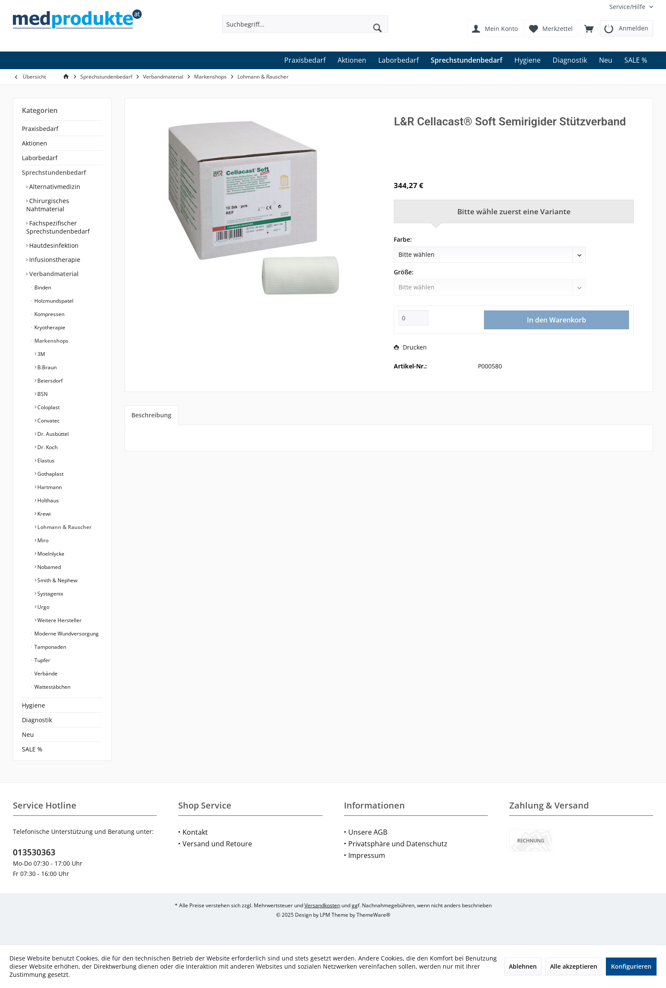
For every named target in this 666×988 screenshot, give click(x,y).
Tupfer (41, 660)
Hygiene (33, 705)
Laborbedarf (40, 158)
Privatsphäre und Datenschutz (397, 843)
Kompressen (48, 314)
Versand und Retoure (217, 843)
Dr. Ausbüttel (52, 434)
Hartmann (49, 487)
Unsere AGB (367, 832)
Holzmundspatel (53, 300)
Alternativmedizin (53, 186)
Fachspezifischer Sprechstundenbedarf (58, 227)
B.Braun (46, 367)
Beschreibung (151, 415)
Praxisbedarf (40, 129)
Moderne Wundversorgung (66, 633)
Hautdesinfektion (53, 245)
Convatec (48, 420)
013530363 (34, 852)
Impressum (366, 855)
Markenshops (50, 340)
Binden (42, 287)
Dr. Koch (47, 447)
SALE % (32, 749)
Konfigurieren (631, 966)
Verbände (45, 673)
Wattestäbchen (51, 686)
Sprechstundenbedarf (54, 172)
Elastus (45, 460)
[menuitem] (628, 6)
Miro (42, 540)
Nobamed (48, 567)
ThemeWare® (373, 914)
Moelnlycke (50, 553)
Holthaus (47, 500)
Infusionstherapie (53, 259)
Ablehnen (523, 966)
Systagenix (49, 593)
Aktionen (34, 143)
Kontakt (195, 832)
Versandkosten (322, 905)
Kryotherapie (49, 327)
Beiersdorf (49, 380)
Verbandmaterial (53, 274)
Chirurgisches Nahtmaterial (47, 205)
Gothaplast (50, 473)
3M (40, 354)
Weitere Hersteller (59, 620)
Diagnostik (37, 720)
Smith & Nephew (56, 580)
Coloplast (48, 407)
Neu (28, 734)
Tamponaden (49, 647)
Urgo (42, 607)
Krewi (43, 513)
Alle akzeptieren (573, 966)
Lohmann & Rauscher (63, 527)
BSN (42, 394)
